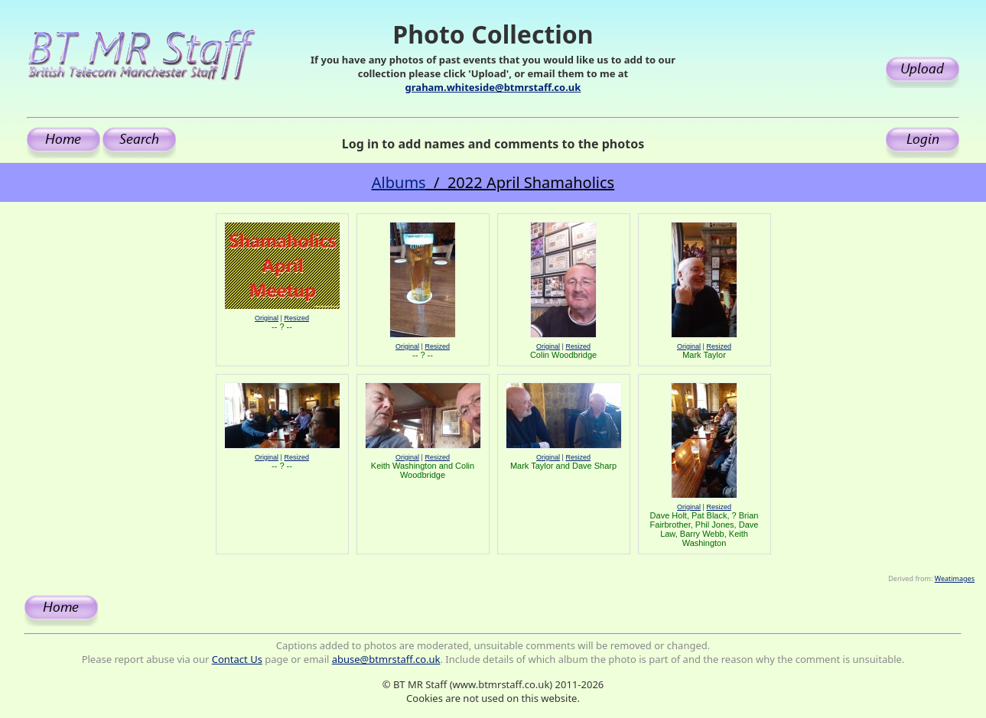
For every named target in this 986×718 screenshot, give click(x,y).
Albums (399, 182)
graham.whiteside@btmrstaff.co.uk (493, 87)
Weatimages (955, 578)
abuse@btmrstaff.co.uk (386, 659)
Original (266, 318)
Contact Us (237, 659)
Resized (296, 318)
